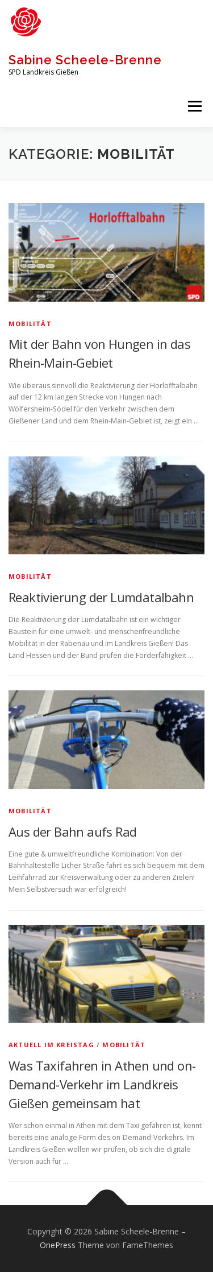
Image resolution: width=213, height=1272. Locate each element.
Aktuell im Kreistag (51, 1044)
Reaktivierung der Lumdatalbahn (101, 597)
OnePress (58, 1245)
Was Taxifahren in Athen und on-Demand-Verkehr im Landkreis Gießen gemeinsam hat (102, 1084)
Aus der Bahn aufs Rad (72, 831)
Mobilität (30, 323)
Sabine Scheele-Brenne (85, 59)
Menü (194, 106)
